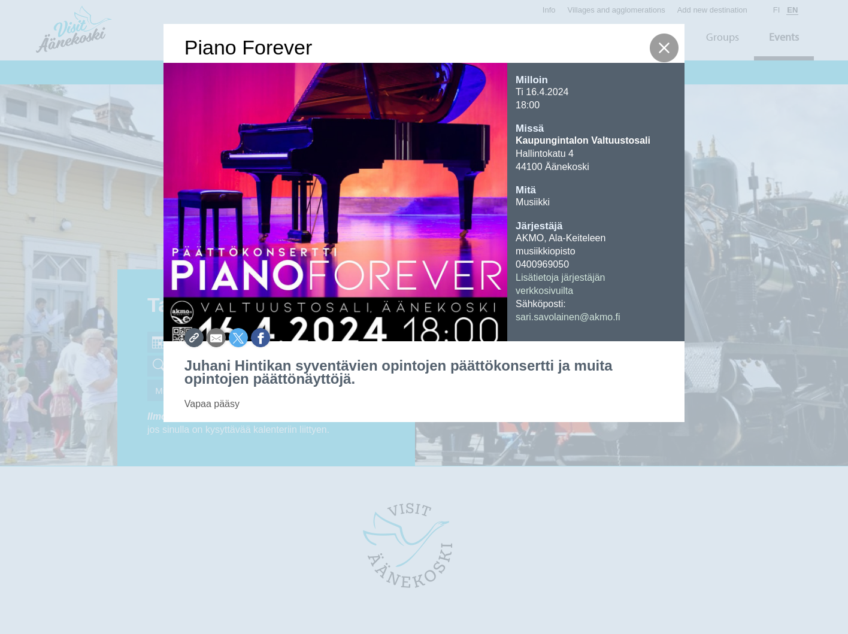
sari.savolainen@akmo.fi (568, 317)
